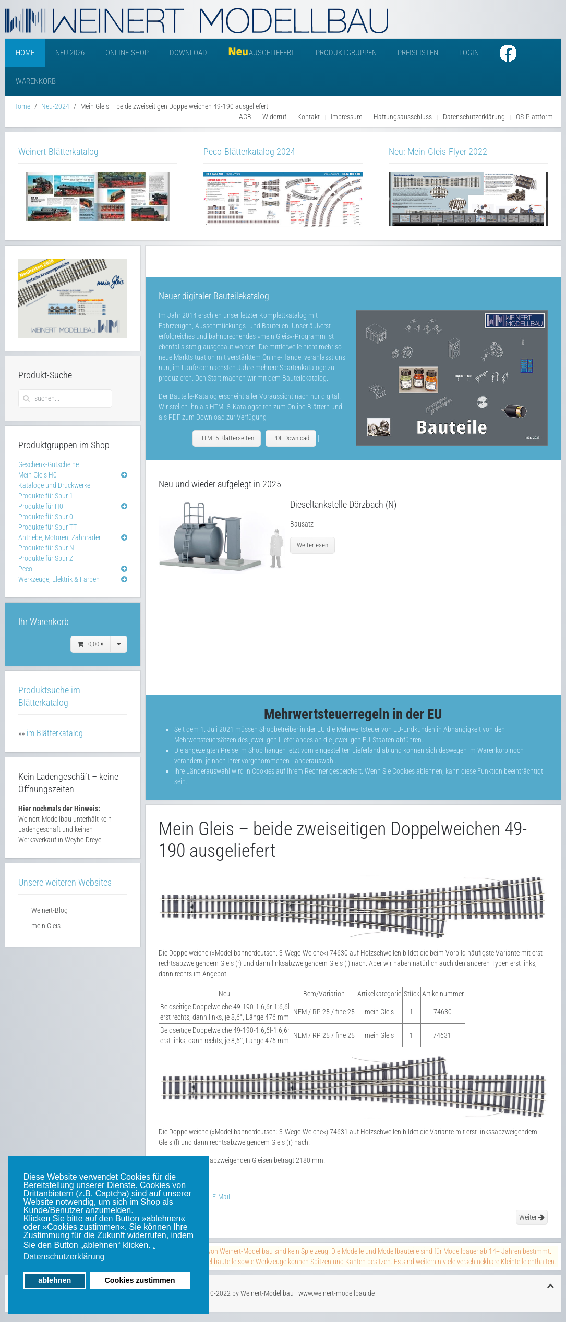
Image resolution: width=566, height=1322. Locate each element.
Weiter (532, 1217)
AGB (245, 117)
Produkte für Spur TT (47, 527)
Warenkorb (36, 81)
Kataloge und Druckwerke (54, 485)
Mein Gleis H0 (37, 475)
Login (469, 52)
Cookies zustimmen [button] (139, 1280)
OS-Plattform (534, 117)
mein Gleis (46, 926)
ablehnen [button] (54, 1280)
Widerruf (274, 117)
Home (25, 52)
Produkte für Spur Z (45, 558)
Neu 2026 (70, 52)
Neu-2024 (55, 106)
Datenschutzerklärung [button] (64, 1256)
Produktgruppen (346, 52)
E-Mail (215, 1197)
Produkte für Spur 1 (45, 496)
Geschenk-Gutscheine (48, 464)
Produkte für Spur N (46, 548)
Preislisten (418, 52)
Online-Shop (127, 52)
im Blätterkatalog (55, 733)
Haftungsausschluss (403, 117)
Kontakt (308, 117)
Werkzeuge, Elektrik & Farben (59, 579)
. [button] (154, 1245)
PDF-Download (290, 438)
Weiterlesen (312, 545)
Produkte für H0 (40, 506)
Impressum (347, 117)
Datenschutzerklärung (474, 117)
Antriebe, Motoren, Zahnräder (59, 537)
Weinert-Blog (49, 910)
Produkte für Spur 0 (45, 516)
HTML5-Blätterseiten (226, 438)
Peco (25, 569)
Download (188, 52)
